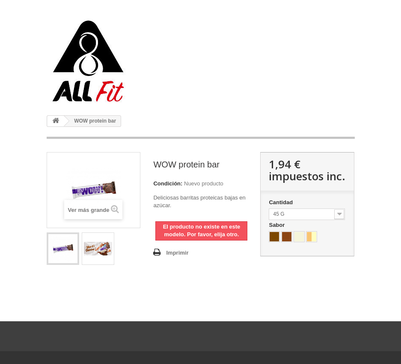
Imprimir (177, 253)
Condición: (167, 183)
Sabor (277, 225)
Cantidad (281, 202)
